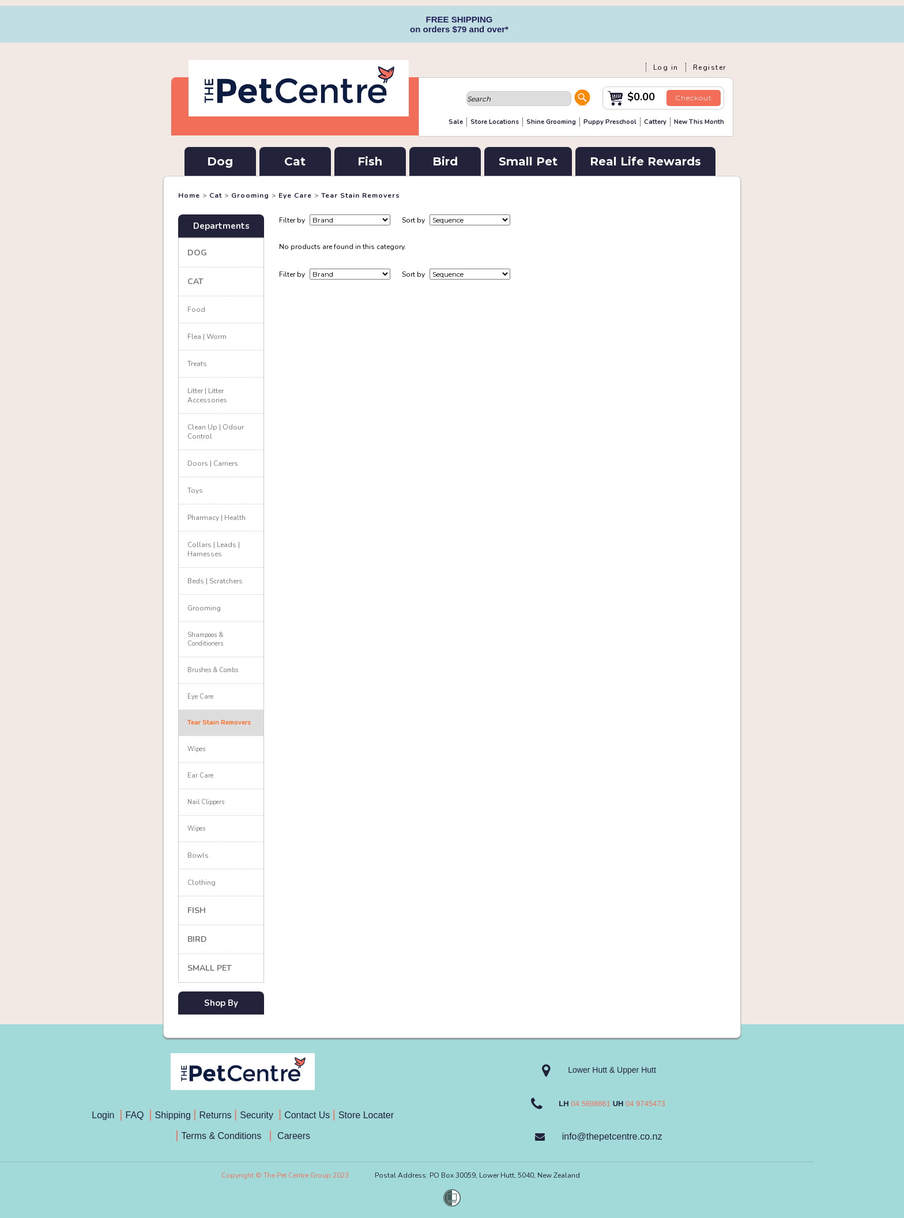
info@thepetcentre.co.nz (612, 1136)
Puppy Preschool (609, 122)
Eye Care (295, 195)
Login (105, 1115)
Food (196, 309)
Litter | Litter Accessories (207, 395)
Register (709, 67)
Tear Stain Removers (360, 195)
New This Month (699, 122)
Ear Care (200, 775)
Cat (295, 161)
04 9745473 (645, 1103)
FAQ (137, 1115)
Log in (666, 67)
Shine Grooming (551, 122)
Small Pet (528, 161)
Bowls (198, 855)
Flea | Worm (207, 336)
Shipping (173, 1115)
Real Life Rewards (645, 161)
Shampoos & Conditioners (205, 639)
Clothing (201, 882)
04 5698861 (591, 1103)
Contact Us (308, 1115)
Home (189, 195)
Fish (369, 161)
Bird (445, 161)
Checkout (693, 97)
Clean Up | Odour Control (215, 432)
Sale (456, 122)
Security (258, 1115)
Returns (215, 1115)
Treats (197, 363)
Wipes (196, 749)
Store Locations (494, 122)
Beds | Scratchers (215, 581)
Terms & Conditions (225, 1136)
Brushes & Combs (212, 670)
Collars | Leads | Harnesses (213, 549)
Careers (292, 1136)
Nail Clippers (205, 802)
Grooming (250, 195)
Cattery (655, 122)
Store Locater (366, 1115)
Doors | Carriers (212, 463)
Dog (220, 161)
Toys (195, 490)
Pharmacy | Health (216, 517)
